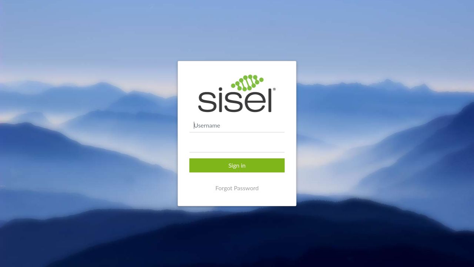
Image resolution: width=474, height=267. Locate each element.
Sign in (237, 165)
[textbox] (237, 145)
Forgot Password (236, 187)
